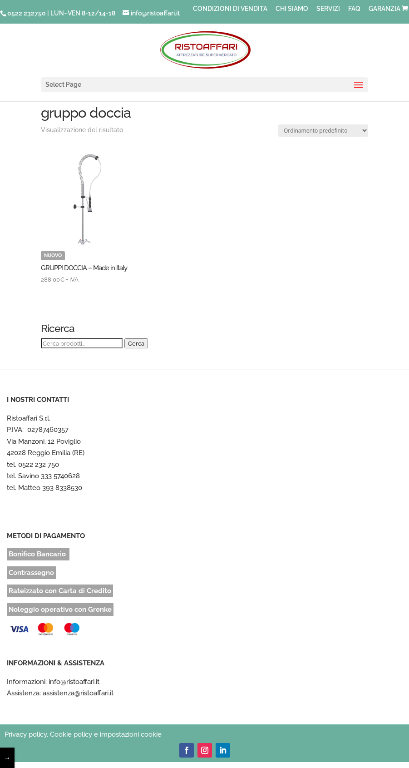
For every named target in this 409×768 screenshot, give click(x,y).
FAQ (354, 8)
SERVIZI (328, 8)
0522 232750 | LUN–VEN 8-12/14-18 (61, 13)
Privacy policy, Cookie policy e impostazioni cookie (83, 734)
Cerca (136, 343)
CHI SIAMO (292, 8)
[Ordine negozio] (323, 130)
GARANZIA (384, 8)
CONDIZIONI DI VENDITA (230, 8)
